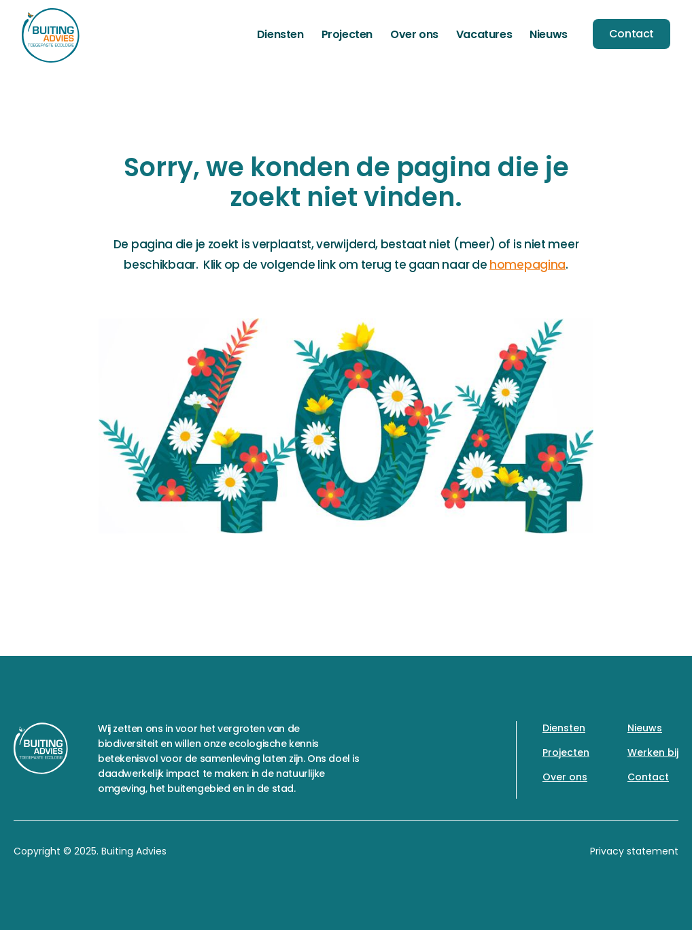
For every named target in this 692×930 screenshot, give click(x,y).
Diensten (280, 34)
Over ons (414, 34)
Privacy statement (634, 851)
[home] (51, 35)
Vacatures (484, 34)
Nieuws (549, 34)
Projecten (347, 34)
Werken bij (652, 752)
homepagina (527, 264)
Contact (631, 33)
